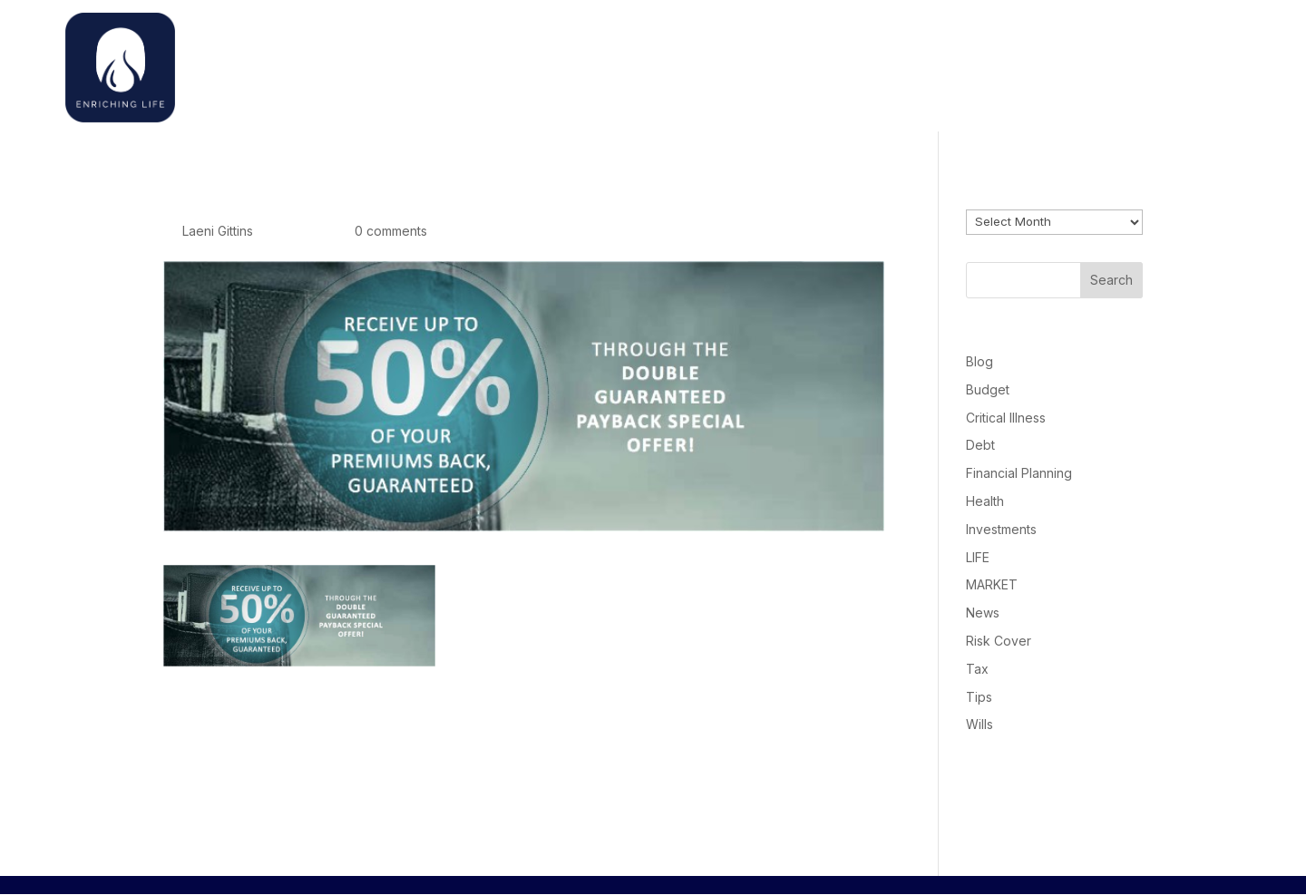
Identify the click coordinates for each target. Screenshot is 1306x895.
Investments (1001, 529)
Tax (977, 668)
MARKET (992, 584)
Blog (979, 361)
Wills (979, 724)
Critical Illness (1006, 417)
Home (900, 63)
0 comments (391, 230)
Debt (980, 444)
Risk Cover (998, 640)
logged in (268, 789)
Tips (979, 697)
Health (985, 501)
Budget (987, 389)
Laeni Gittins (217, 230)
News (982, 612)
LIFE (977, 557)
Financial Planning (1019, 473)
